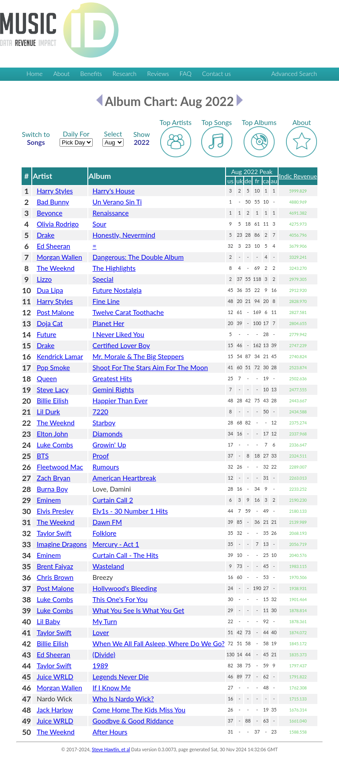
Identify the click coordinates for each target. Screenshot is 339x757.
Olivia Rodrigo (58, 224)
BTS (43, 456)
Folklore (105, 533)
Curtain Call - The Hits (125, 555)
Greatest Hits (112, 378)
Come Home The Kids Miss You (139, 710)
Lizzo (44, 279)
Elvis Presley (55, 511)
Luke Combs (55, 445)
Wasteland (108, 566)
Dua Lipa (50, 290)
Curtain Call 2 (113, 500)
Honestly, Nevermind (124, 235)
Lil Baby (48, 621)
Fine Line (106, 301)
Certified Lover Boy (121, 345)
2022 (141, 138)
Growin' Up (109, 445)
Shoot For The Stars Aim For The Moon (150, 367)
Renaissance (111, 213)
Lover (101, 632)
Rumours (106, 467)
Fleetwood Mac (60, 467)
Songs (36, 138)
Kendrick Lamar (60, 356)
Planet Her (108, 323)
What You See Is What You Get (139, 610)
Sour (99, 224)
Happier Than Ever (120, 401)
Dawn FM (107, 522)
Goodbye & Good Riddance (133, 721)
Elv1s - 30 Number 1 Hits (130, 511)
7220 (101, 412)
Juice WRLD (55, 677)
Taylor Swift (54, 533)
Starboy (104, 423)
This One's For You (120, 599)
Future (46, 334)
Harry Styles (55, 191)
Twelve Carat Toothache (128, 312)
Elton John (52, 434)
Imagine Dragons (62, 544)
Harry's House (114, 191)
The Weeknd (56, 268)
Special (103, 279)
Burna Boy (52, 489)
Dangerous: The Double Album (138, 257)
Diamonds (108, 434)
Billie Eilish (52, 401)
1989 (101, 666)
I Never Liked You (118, 334)
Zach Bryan (53, 478)
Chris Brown (55, 577)
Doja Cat (50, 323)
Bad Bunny (53, 202)
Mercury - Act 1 (116, 544)
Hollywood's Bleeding (125, 588)
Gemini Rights (113, 390)
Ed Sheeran (53, 246)
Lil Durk (48, 412)
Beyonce (49, 213)
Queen (47, 378)
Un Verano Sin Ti (117, 202)
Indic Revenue (298, 176)
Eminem (48, 500)
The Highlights (114, 268)
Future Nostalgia (117, 290)
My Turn (105, 621)
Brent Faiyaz (55, 566)
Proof (101, 456)
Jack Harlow (55, 710)
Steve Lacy (52, 390)
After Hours (110, 732)
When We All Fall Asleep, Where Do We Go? (159, 643)
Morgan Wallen (59, 257)
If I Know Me (112, 688)
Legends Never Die (121, 677)
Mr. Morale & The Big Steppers (138, 356)
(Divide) (104, 655)
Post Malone (55, 312)
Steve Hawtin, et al (111, 749)
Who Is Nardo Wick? (123, 699)
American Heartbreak (124, 478)
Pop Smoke (53, 367)
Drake (45, 235)
